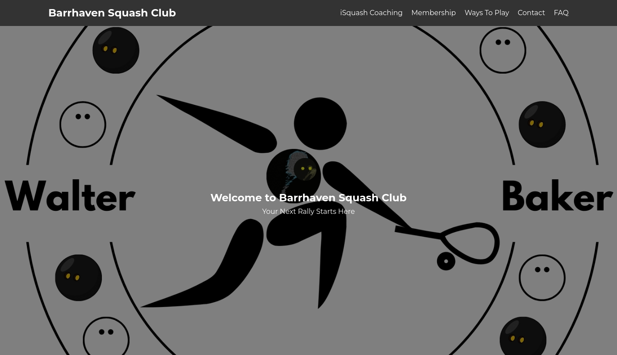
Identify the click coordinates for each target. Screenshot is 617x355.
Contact (531, 13)
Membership (433, 13)
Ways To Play (486, 13)
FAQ (561, 13)
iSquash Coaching (371, 13)
